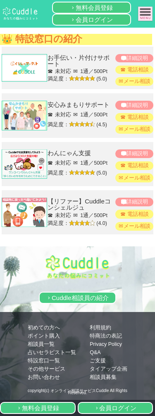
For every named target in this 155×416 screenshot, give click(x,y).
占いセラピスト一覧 (52, 352)
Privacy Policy (106, 344)
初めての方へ (44, 328)
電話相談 (138, 70)
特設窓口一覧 (44, 361)
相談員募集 (103, 377)
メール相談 (137, 81)
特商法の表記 (106, 336)
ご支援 (98, 361)
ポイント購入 (44, 336)
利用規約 (100, 328)
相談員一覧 (41, 344)
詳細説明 (137, 58)
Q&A (95, 352)
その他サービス (46, 369)
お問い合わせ (44, 377)
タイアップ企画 (108, 369)
